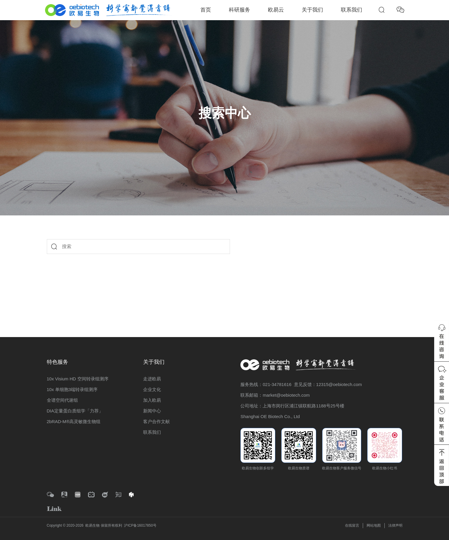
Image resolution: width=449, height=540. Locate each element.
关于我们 (312, 10)
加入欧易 (152, 400)
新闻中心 (152, 410)
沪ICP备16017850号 (140, 525)
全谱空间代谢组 (62, 400)
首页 (205, 10)
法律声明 (395, 525)
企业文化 (152, 389)
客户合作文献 (156, 421)
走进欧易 (152, 378)
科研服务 (239, 10)
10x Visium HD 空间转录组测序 (77, 378)
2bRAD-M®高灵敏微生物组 (74, 421)
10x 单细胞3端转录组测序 (72, 389)
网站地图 (374, 525)
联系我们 (351, 10)
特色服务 (57, 362)
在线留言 (352, 525)
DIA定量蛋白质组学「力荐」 (75, 410)
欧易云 (276, 10)
